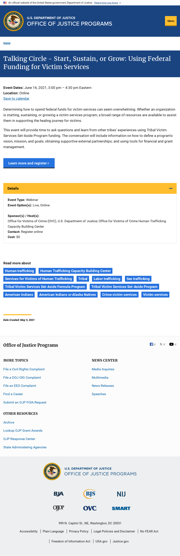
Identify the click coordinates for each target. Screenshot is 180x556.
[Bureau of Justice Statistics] (90, 497)
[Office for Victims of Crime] (90, 508)
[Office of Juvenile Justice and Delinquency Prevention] (58, 509)
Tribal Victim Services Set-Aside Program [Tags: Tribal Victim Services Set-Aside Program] (124, 287)
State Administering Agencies (25, 447)
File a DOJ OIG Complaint (22, 377)
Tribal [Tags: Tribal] (82, 279)
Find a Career (13, 394)
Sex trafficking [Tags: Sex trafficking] (138, 279)
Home (6, 43)
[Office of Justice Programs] (13, 21)
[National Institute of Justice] (121, 492)
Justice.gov (121, 541)
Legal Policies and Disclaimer (114, 531)
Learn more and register (29, 163)
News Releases (103, 386)
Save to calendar (16, 98)
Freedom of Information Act (71, 541)
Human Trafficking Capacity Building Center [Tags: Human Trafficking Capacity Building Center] (75, 271)
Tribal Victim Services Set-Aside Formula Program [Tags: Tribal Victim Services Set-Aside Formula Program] (45, 287)
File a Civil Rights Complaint (24, 369)
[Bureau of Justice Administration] (59, 492)
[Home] (69, 21)
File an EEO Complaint (19, 386)
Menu (170, 21)
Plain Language (53, 531)
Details (13, 188)
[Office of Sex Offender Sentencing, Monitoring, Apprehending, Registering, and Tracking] (121, 507)
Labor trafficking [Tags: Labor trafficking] (107, 279)
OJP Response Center (19, 439)
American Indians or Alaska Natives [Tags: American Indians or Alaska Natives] (67, 294)
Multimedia (100, 377)
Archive (8, 422)
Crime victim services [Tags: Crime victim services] (119, 294)
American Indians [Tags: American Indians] (19, 294)
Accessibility (29, 531)
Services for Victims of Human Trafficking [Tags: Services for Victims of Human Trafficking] (38, 279)
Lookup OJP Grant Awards (22, 430)
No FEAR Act (149, 531)
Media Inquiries (103, 369)
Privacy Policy (78, 531)
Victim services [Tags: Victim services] (155, 294)
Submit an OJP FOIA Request (24, 402)
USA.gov (101, 541)
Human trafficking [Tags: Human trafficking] (19, 271)
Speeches (99, 394)
